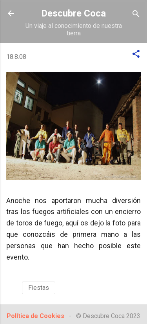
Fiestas (38, 287)
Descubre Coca (73, 13)
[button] (136, 54)
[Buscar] (136, 14)
